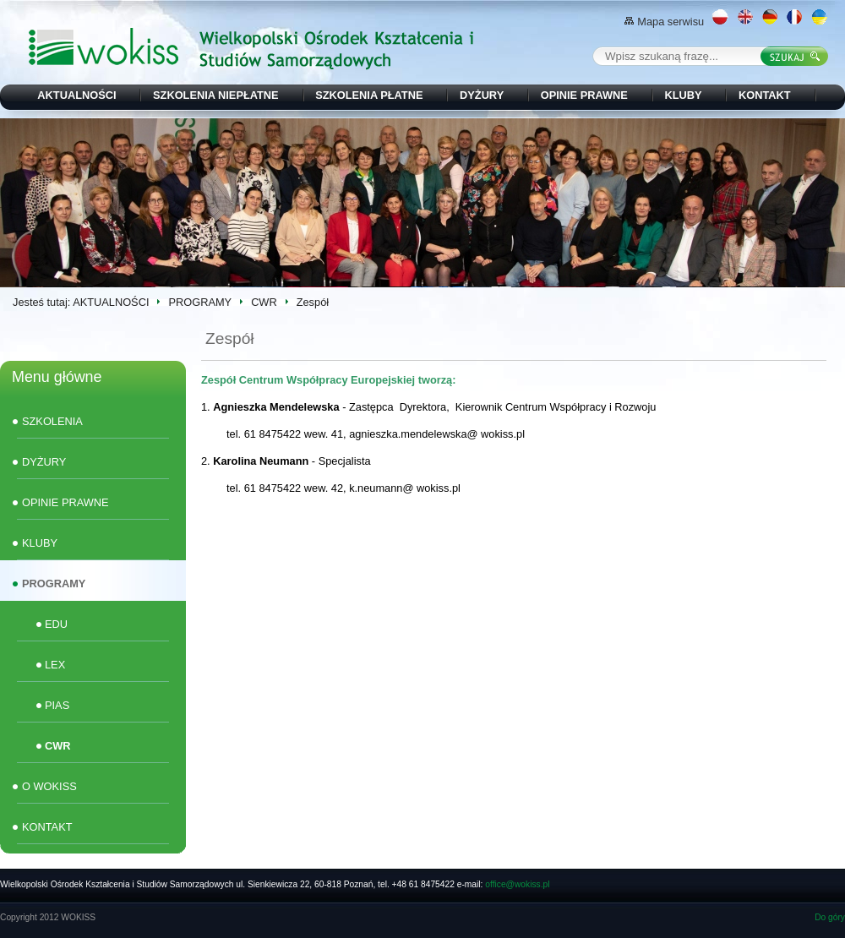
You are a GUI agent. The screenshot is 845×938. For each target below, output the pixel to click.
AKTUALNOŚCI (76, 95)
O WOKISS (49, 786)
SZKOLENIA (52, 421)
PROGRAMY (200, 302)
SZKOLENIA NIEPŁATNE (216, 95)
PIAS (57, 705)
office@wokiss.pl (517, 884)
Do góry (830, 917)
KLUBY (682, 95)
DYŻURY (482, 95)
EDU (56, 624)
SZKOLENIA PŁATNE (368, 95)
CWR (264, 302)
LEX (55, 664)
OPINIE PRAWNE (584, 95)
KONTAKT (765, 95)
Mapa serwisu (664, 21)
